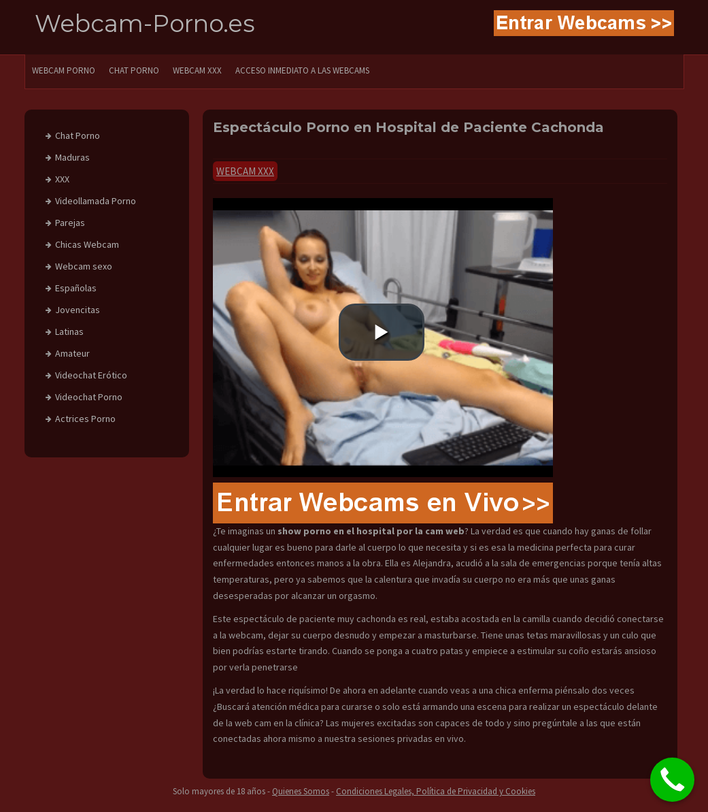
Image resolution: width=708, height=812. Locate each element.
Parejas (70, 222)
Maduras (72, 157)
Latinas (69, 331)
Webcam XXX (197, 70)
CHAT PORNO (134, 70)
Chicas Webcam (87, 244)
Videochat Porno (88, 397)
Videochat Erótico (91, 375)
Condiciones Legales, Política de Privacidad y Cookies (435, 791)
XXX (62, 179)
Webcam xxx (245, 171)
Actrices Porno (85, 418)
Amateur (72, 353)
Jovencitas (77, 310)
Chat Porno (77, 135)
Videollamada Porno (95, 201)
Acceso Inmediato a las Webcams (302, 70)
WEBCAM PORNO (63, 70)
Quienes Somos (300, 791)
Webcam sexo (83, 266)
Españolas (76, 288)
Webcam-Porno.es (145, 23)
